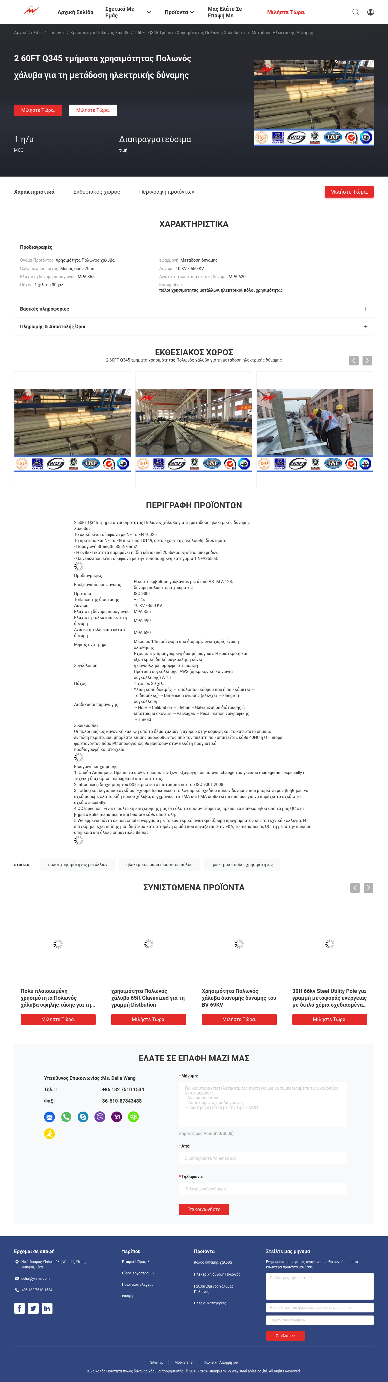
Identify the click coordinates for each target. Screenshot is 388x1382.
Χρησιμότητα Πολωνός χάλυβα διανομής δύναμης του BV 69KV (239, 998)
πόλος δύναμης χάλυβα (213, 1262)
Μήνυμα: (189, 1076)
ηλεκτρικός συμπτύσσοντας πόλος (159, 864)
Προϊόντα (57, 32)
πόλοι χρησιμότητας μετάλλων (77, 864)
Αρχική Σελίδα (28, 32)
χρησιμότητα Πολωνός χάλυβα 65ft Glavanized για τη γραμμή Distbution (148, 998)
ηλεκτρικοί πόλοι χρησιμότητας (242, 864)
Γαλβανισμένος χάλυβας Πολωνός (214, 1289)
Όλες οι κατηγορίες (210, 1303)
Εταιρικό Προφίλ (136, 1262)
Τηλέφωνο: (192, 1176)
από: (185, 1146)
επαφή (127, 1296)
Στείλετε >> (285, 1336)
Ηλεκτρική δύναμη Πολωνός (217, 1274)
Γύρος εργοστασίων (138, 1273)
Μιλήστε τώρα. (38, 110)
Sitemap (156, 1362)
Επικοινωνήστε (204, 1209)
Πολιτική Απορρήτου (221, 1362)
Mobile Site (184, 1362)
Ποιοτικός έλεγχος (138, 1284)
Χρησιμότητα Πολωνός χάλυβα (100, 32)
